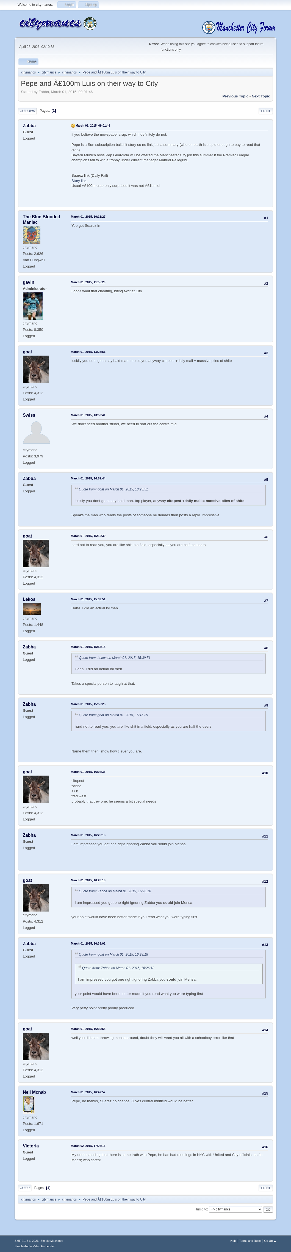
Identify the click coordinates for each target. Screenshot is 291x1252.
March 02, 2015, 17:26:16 (88, 1145)
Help (234, 1240)
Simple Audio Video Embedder (35, 1246)
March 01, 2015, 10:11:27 (88, 216)
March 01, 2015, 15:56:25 (88, 704)
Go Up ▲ (270, 1240)
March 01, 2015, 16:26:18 (88, 835)
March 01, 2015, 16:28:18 (88, 880)
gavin (28, 282)
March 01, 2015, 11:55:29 (88, 282)
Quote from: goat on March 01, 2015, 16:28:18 (113, 954)
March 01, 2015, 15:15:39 (88, 536)
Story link (79, 181)
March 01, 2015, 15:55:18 (88, 646)
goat (27, 352)
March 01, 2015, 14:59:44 (88, 478)
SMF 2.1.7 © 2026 (27, 1240)
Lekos (29, 599)
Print (265, 111)
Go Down (27, 111)
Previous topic (235, 96)
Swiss (29, 415)
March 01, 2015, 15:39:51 (88, 599)
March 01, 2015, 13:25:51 (88, 351)
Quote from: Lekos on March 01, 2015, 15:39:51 (114, 658)
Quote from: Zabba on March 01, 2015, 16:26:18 (115, 891)
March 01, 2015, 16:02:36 (88, 771)
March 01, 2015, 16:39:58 (88, 1028)
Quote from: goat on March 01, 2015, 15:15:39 (113, 715)
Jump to (201, 1209)
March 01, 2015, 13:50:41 (88, 415)
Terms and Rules (250, 1240)
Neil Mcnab (34, 1092)
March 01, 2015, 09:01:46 (93, 125)
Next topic (261, 96)
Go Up (25, 1188)
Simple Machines (51, 1240)
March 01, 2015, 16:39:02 (88, 943)
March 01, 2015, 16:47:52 (88, 1092)
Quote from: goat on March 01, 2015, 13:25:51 (113, 489)
